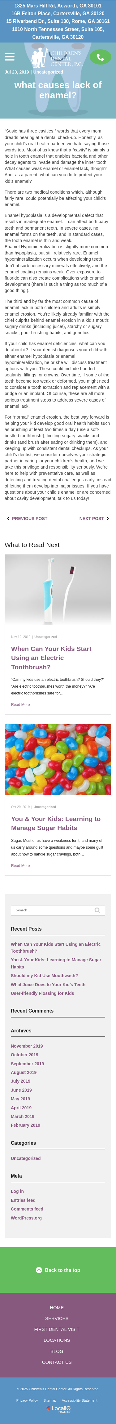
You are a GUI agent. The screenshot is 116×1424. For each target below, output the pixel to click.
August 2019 (24, 1072)
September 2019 (27, 1063)
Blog (56, 1351)
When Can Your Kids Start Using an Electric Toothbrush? (51, 658)
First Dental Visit (56, 1329)
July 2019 (20, 1081)
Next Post (95, 518)
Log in (17, 1191)
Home (57, 1307)
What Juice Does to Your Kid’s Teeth (48, 984)
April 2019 (21, 1107)
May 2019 (20, 1098)
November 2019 (27, 1046)
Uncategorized (48, 72)
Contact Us (57, 1362)
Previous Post (26, 518)
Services (57, 1318)
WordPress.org (26, 1217)
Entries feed (23, 1200)
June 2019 (21, 1090)
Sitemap (50, 1400)
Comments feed (27, 1208)
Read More (20, 705)
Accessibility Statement (79, 1400)
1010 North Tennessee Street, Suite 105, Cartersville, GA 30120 (58, 33)
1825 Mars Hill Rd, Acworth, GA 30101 (58, 5)
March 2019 (22, 1116)
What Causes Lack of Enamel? (58, 90)
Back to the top (58, 1270)
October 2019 (24, 1054)
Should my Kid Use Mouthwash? (44, 975)
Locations (57, 1340)
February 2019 (25, 1125)
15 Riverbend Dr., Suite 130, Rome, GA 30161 (58, 21)
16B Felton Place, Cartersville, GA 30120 (58, 13)
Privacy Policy (27, 1400)
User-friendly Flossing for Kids (42, 993)
